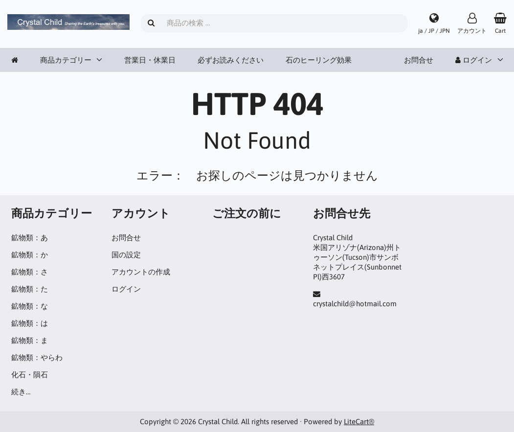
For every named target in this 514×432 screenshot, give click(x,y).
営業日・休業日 (150, 60)
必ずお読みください (231, 60)
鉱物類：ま (29, 340)
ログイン (473, 60)
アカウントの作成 (141, 272)
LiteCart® (359, 421)
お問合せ (418, 60)
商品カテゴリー (65, 60)
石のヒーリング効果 (319, 60)
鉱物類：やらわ (37, 357)
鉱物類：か (29, 254)
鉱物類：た (29, 289)
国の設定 (126, 254)
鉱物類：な (29, 306)
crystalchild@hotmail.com (355, 303)
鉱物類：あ (29, 237)
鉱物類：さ (29, 272)
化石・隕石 (29, 374)
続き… (20, 391)
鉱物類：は (29, 323)
